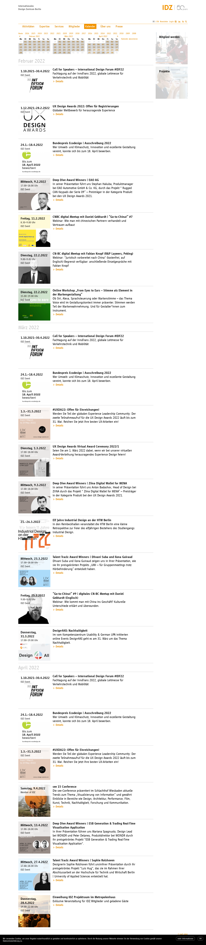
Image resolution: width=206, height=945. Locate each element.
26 (43, 50)
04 (39, 42)
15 (25, 47)
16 (30, 47)
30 (64, 53)
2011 (115, 33)
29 (60, 53)
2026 (27, 33)
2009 (128, 33)
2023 (46, 33)
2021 (59, 33)
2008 (134, 33)
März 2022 (69, 36)
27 (48, 50)
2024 (40, 33)
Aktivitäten (28, 26)
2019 (71, 33)
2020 (65, 33)
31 (69, 53)
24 (34, 50)
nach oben (184, 934)
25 (39, 50)
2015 (96, 33)
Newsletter (164, 21)
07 (21, 44)
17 (34, 47)
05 (43, 42)
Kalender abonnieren (129, 39)
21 (21, 50)
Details (59, 81)
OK (200, 939)
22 (25, 50)
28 (21, 53)
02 (30, 42)
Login (171, 21)
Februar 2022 (34, 36)
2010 (121, 33)
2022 (52, 33)
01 (25, 42)
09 (30, 44)
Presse (119, 26)
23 (30, 50)
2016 (90, 33)
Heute (20, 33)
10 (34, 44)
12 (43, 44)
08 (25, 44)
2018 (77, 33)
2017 (84, 33)
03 (34, 42)
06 (48, 42)
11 (39, 44)
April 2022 (103, 36)
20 (48, 47)
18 (39, 47)
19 (43, 47)
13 (48, 44)
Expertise (44, 26)
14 (21, 47)
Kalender (90, 26)
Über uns (105, 26)
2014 (103, 33)
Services (59, 26)
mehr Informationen (185, 939)
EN (158, 21)
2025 (33, 33)
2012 (109, 33)
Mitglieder (74, 26)
